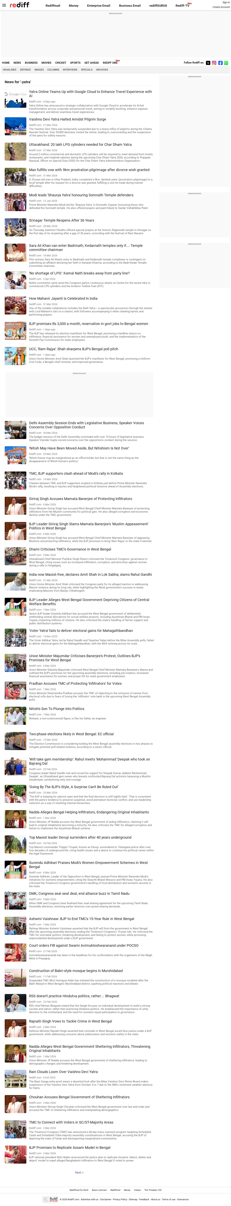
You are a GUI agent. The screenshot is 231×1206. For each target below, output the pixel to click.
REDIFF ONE (110, 62)
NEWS (17, 62)
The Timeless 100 (153, 1190)
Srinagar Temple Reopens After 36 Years (61, 220)
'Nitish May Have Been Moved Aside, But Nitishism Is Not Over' (79, 448)
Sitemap (133, 1199)
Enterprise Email (98, 5)
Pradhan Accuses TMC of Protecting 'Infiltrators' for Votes (75, 683)
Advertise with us (89, 1199)
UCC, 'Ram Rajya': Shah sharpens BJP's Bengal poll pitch (73, 349)
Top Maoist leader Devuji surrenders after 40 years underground (80, 837)
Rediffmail (53, 5)
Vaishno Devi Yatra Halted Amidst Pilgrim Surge (67, 119)
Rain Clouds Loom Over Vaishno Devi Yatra (63, 1072)
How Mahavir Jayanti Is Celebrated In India (63, 298)
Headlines (9, 69)
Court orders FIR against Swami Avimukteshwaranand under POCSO (84, 945)
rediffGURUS (158, 5)
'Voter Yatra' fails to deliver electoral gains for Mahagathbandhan (81, 631)
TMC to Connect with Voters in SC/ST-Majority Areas (71, 1122)
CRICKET (60, 62)
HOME (6, 62)
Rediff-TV (182, 5)
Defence (25, 69)
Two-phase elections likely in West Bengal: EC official (71, 734)
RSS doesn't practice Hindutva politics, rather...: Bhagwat (74, 996)
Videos (137, 1190)
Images (39, 69)
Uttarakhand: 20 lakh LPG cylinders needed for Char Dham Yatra (80, 145)
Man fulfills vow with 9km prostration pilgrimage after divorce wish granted (89, 170)
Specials (86, 69)
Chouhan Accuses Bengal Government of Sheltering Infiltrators (79, 1097)
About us (155, 1199)
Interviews (70, 69)
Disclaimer (105, 1199)
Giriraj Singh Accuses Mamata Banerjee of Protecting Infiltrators (80, 499)
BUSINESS (31, 62)
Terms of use (168, 1199)
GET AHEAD (91, 62)
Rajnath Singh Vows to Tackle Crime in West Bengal (70, 1021)
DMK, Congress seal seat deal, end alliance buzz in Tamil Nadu (79, 894)
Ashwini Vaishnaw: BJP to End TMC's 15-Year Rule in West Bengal (81, 919)
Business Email (130, 5)
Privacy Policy (120, 1199)
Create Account (221, 7)
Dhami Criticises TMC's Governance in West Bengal (70, 549)
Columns (53, 69)
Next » (79, 1172)
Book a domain (99, 1190)
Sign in (226, 2)
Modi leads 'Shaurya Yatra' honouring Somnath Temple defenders (81, 195)
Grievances (183, 1199)
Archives (102, 69)
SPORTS (75, 62)
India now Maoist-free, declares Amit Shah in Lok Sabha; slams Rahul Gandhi (90, 575)
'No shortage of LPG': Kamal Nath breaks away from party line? (79, 273)
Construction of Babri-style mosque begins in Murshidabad (76, 971)
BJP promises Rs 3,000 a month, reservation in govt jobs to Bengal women (88, 324)
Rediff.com (73, 1199)
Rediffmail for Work (79, 1190)
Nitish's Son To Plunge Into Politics (56, 709)
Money (74, 5)
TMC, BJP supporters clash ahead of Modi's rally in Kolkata (76, 473)
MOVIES (46, 62)
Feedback (144, 1199)
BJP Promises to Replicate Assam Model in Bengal (69, 1148)
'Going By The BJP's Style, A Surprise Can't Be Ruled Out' (73, 787)
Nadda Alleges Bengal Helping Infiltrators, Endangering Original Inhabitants (89, 812)
